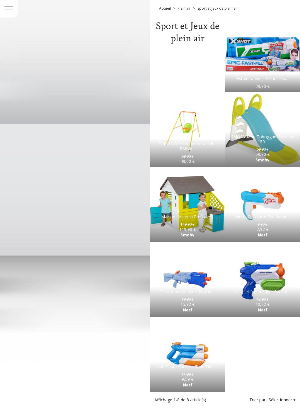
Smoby (262, 160)
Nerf (262, 235)
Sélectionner (281, 400)
